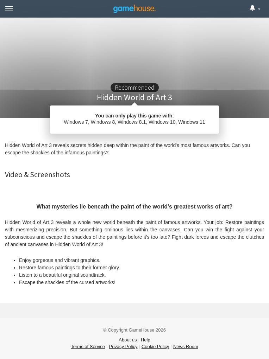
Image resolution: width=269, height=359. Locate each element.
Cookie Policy (155, 346)
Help (145, 339)
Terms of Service (88, 346)
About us (128, 339)
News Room (185, 346)
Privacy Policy (123, 346)
